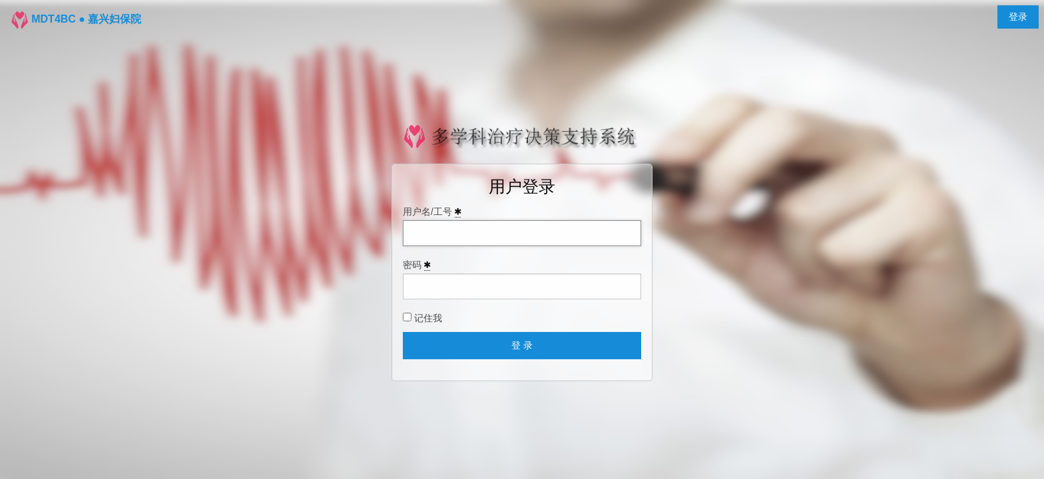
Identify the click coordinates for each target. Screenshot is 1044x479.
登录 (1018, 16)
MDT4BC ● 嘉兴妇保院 (86, 19)
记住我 (422, 318)
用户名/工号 (432, 212)
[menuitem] (1018, 17)
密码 (416, 265)
